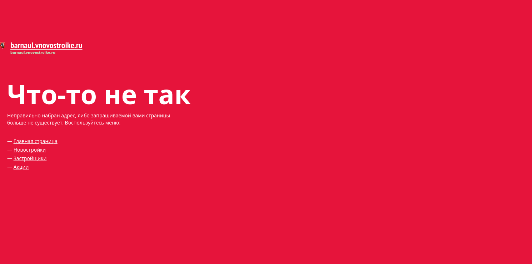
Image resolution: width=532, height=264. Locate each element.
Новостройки (30, 149)
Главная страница (36, 141)
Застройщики (30, 158)
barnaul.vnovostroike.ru (46, 45)
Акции (21, 166)
